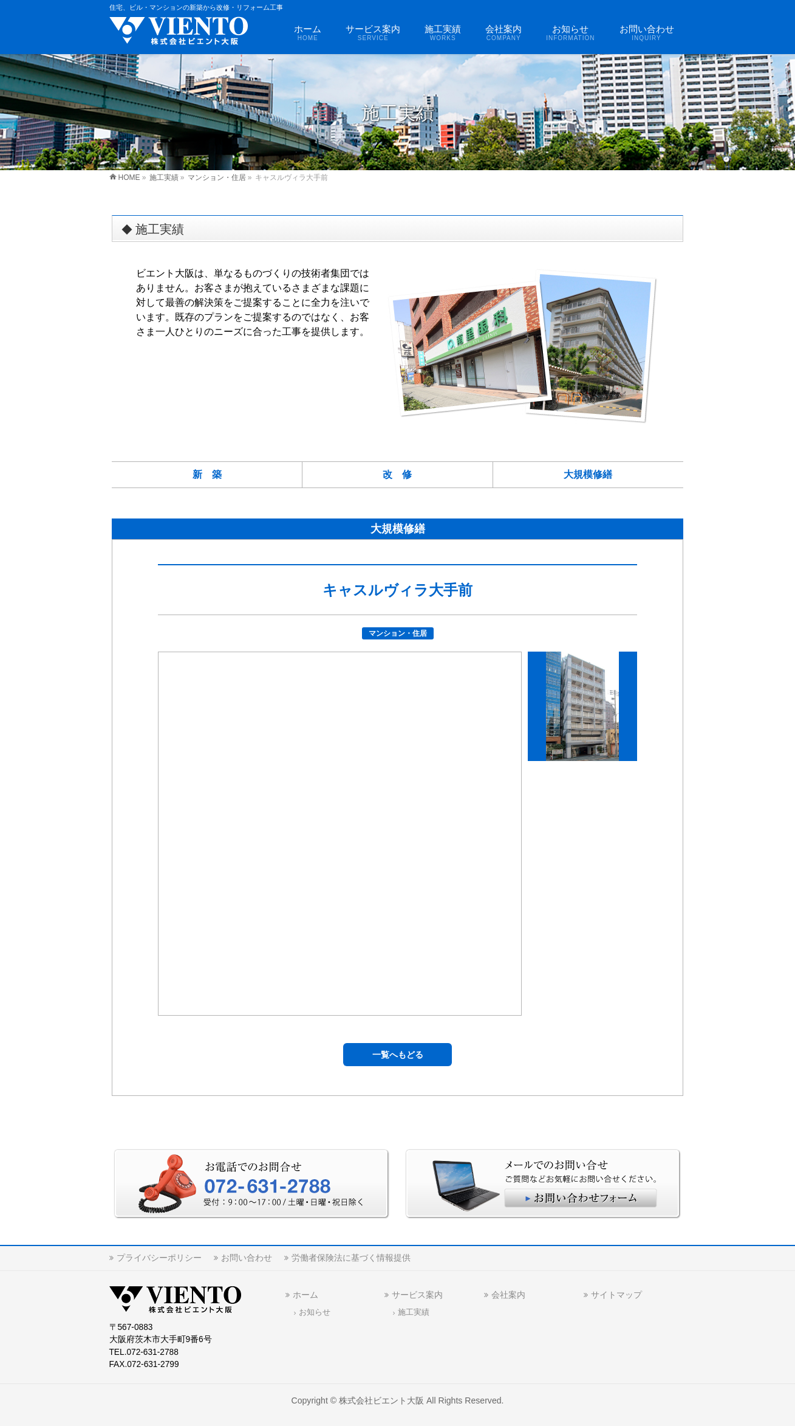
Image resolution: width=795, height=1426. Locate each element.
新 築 (207, 474)
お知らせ (314, 1312)
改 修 (397, 474)
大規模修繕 (588, 474)
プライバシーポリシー (159, 1257)
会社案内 (508, 1295)
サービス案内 (417, 1295)
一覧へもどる (397, 1054)
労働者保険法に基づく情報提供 (351, 1257)
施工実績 (413, 1312)
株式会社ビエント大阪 (381, 1400)
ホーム (305, 1295)
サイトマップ (616, 1295)
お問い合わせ (246, 1257)
